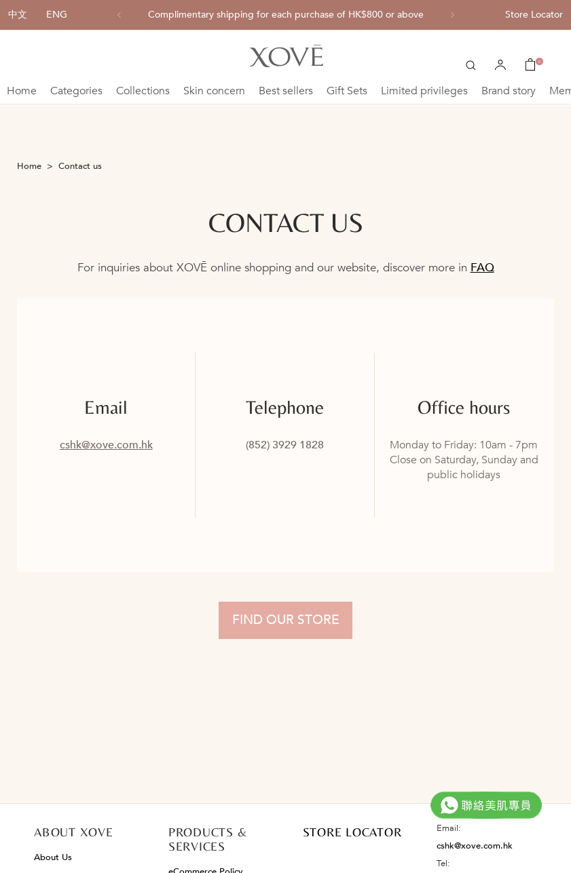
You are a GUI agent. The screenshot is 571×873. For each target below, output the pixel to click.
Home (22, 90)
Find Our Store (285, 620)
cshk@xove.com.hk (106, 445)
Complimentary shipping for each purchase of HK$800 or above (286, 14)
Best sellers (286, 90)
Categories (76, 90)
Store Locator (534, 14)
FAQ (482, 267)
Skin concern (214, 90)
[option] (285, 14)
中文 (17, 14)
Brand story (508, 90)
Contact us (80, 166)
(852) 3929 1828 (285, 445)
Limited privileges (424, 90)
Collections (143, 90)
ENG (56, 14)
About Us (53, 857)
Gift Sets (347, 90)
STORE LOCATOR (352, 832)
